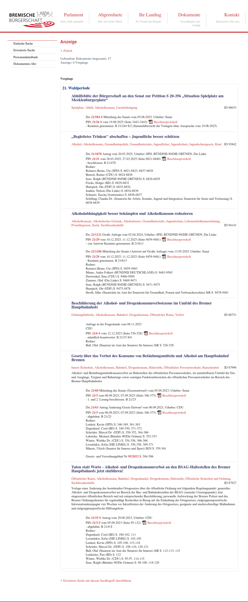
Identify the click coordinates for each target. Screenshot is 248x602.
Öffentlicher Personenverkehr (182, 367)
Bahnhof (122, 315)
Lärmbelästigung (126, 107)
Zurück (67, 50)
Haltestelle (155, 367)
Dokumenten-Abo (24, 64)
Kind (218, 144)
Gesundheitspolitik (116, 144)
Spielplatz (77, 107)
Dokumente (189, 14)
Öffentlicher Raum (162, 315)
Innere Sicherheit (82, 367)
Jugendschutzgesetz (201, 144)
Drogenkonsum (138, 315)
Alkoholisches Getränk (107, 221)
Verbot (179, 315)
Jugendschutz (179, 144)
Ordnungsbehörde (82, 315)
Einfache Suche (23, 43)
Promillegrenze (81, 225)
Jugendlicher (162, 144)
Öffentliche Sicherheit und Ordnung (207, 478)
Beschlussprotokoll (165, 122)
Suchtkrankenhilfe (112, 225)
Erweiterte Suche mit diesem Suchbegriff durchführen (97, 580)
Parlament (73, 14)
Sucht (95, 225)
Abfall (89, 107)
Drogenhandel (139, 478)
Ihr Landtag (150, 14)
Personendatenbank (25, 57)
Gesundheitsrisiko (141, 144)
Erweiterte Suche (24, 50)
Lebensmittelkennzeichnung (202, 221)
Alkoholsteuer (132, 221)
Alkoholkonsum (105, 107)
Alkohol (76, 144)
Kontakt (231, 14)
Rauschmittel (210, 367)
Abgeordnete (110, 14)
